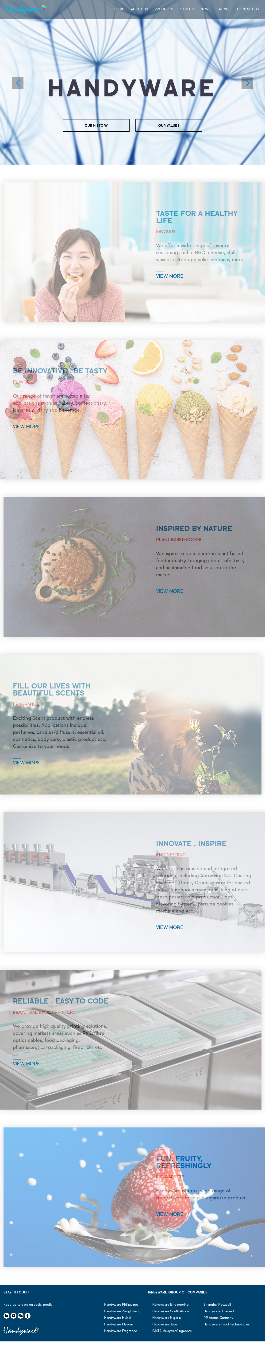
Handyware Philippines (121, 1304)
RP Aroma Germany (218, 1318)
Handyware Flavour (118, 1324)
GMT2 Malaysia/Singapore (172, 1331)
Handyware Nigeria (166, 1318)
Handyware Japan (165, 1324)
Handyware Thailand (219, 1311)
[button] (131, 160)
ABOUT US (139, 9)
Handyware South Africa (170, 1311)
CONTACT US (248, 9)
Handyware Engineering (170, 1304)
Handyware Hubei (117, 1318)
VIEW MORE (170, 276)
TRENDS (223, 9)
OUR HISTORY (96, 125)
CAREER (187, 9)
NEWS (205, 9)
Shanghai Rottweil (217, 1304)
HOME (119, 9)
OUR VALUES (169, 125)
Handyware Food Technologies (227, 1324)
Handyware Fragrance (120, 1331)
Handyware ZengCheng (122, 1311)
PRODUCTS (163, 9)
